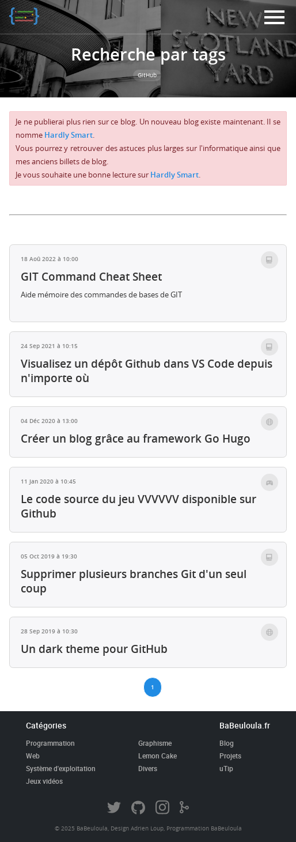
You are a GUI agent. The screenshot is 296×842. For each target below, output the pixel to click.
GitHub (147, 75)
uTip (226, 768)
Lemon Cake (157, 755)
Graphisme (155, 742)
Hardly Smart (68, 135)
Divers (147, 768)
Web (33, 755)
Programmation (50, 742)
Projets (230, 755)
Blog (226, 742)
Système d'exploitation (61, 768)
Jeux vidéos (44, 781)
